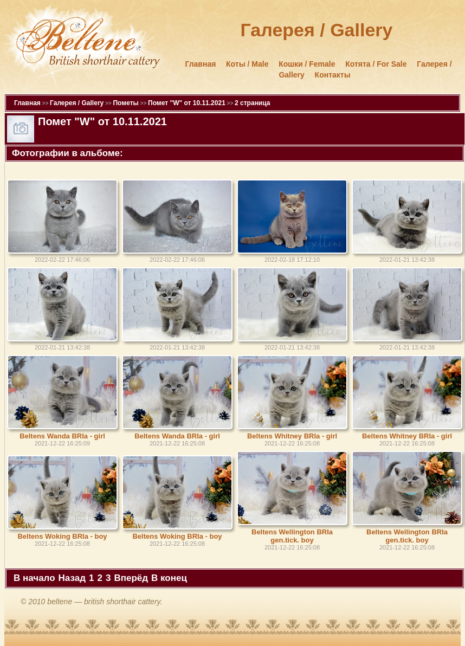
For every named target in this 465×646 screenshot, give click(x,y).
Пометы (125, 103)
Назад (72, 578)
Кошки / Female (307, 64)
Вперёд (131, 578)
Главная (200, 64)
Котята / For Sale (375, 64)
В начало (34, 578)
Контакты (333, 74)
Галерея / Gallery (77, 103)
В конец (169, 578)
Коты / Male (247, 64)
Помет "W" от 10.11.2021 (186, 103)
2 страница (252, 103)
